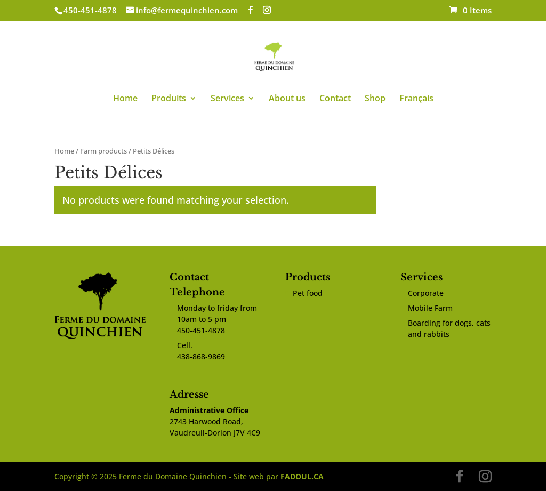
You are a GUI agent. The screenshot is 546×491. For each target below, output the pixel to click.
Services (227, 99)
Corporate (426, 293)
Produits (168, 99)
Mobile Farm (430, 308)
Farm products (103, 151)
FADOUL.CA (302, 476)
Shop (375, 99)
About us (287, 99)
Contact (335, 99)
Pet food (308, 293)
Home (125, 99)
